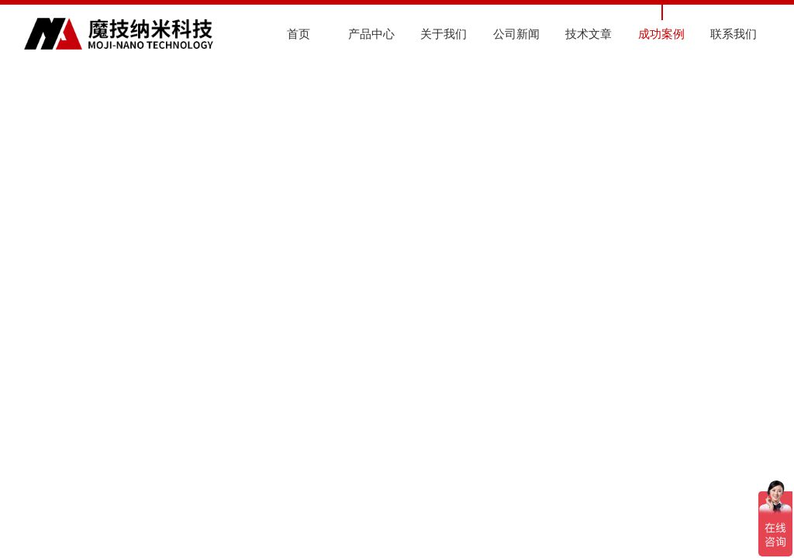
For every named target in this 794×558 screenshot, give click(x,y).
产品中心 (371, 33)
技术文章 (588, 33)
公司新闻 (516, 33)
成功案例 (661, 33)
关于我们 (443, 33)
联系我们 (733, 33)
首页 (298, 33)
